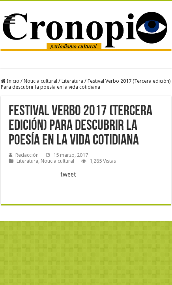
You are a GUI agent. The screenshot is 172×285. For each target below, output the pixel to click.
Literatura (72, 81)
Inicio (10, 81)
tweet (68, 174)
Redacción (27, 155)
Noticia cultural (40, 81)
